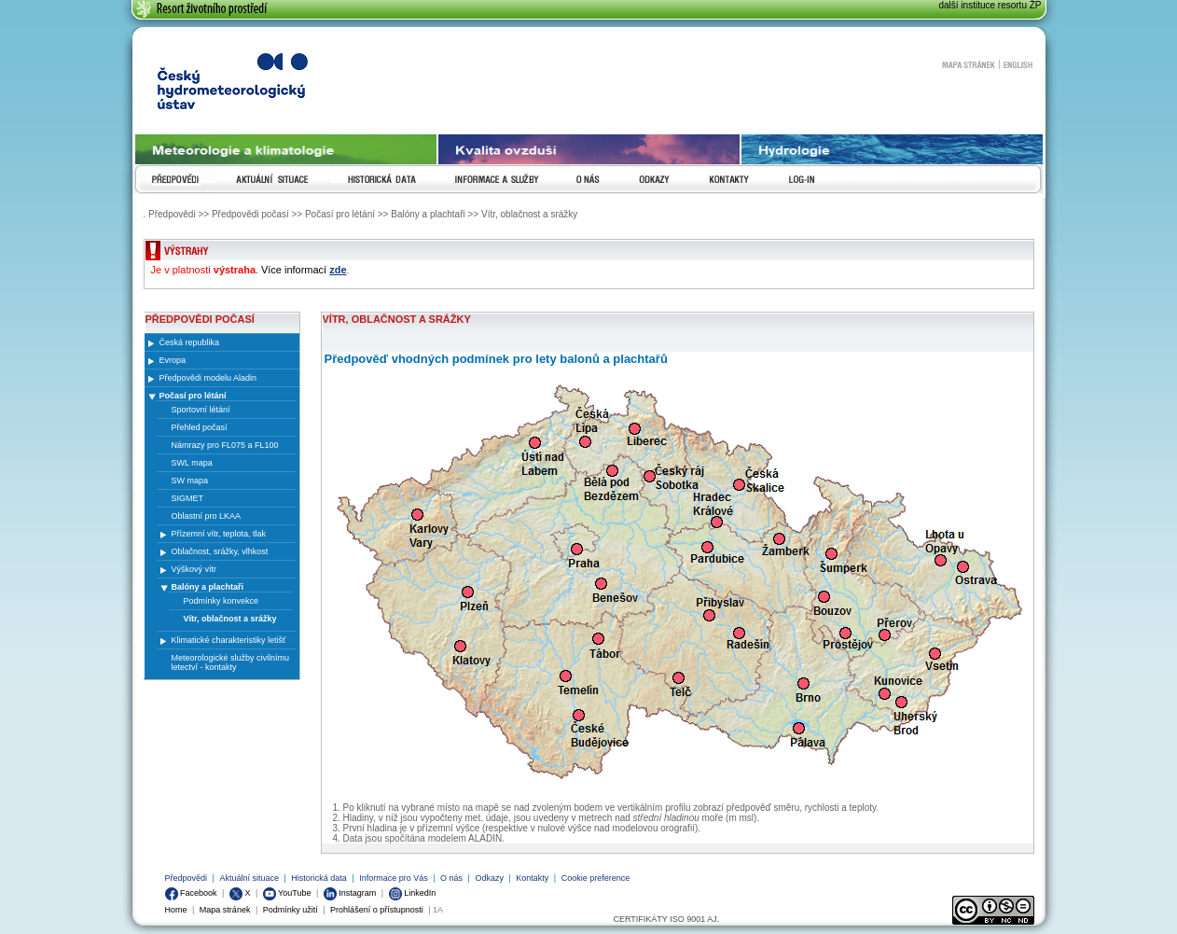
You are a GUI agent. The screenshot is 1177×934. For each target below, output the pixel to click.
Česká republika (189, 342)
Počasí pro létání (193, 395)
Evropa (173, 360)
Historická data (319, 878)
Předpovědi (186, 878)
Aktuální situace (249, 878)
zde (337, 269)
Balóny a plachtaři (208, 587)
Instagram (350, 893)
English (1018, 64)
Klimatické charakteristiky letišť (229, 640)
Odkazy (489, 878)
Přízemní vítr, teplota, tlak (219, 533)
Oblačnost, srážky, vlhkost (220, 551)
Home (176, 909)
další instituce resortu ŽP (989, 5)
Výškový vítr (194, 569)
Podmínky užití (290, 909)
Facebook (191, 893)
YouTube (287, 893)
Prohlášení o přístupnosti (376, 909)
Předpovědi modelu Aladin (208, 378)
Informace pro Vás (393, 878)
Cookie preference (595, 878)
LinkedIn (412, 893)
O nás (451, 878)
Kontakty (532, 878)
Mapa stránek (968, 64)
